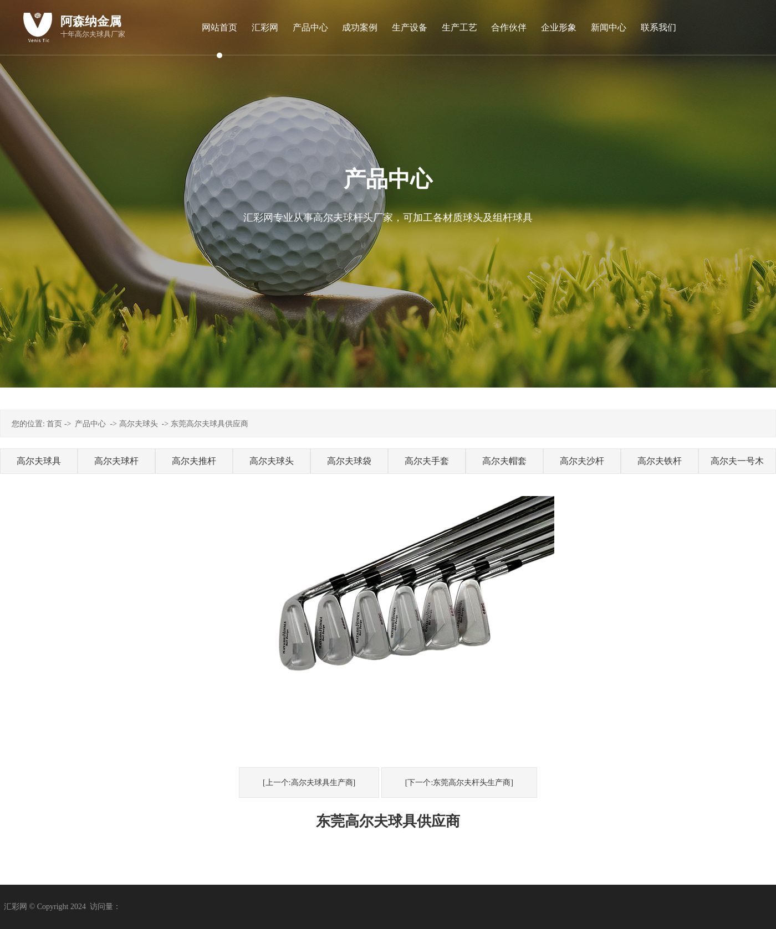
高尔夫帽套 (504, 461)
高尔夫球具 (39, 461)
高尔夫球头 (138, 424)
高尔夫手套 (427, 461)
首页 (54, 424)
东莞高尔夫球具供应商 (209, 424)
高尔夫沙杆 (582, 461)
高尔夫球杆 (116, 461)
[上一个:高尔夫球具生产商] (309, 782)
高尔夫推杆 (194, 461)
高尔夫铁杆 (659, 461)
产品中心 (90, 424)
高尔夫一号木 (737, 461)
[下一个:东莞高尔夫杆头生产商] (459, 782)
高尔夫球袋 (349, 461)
